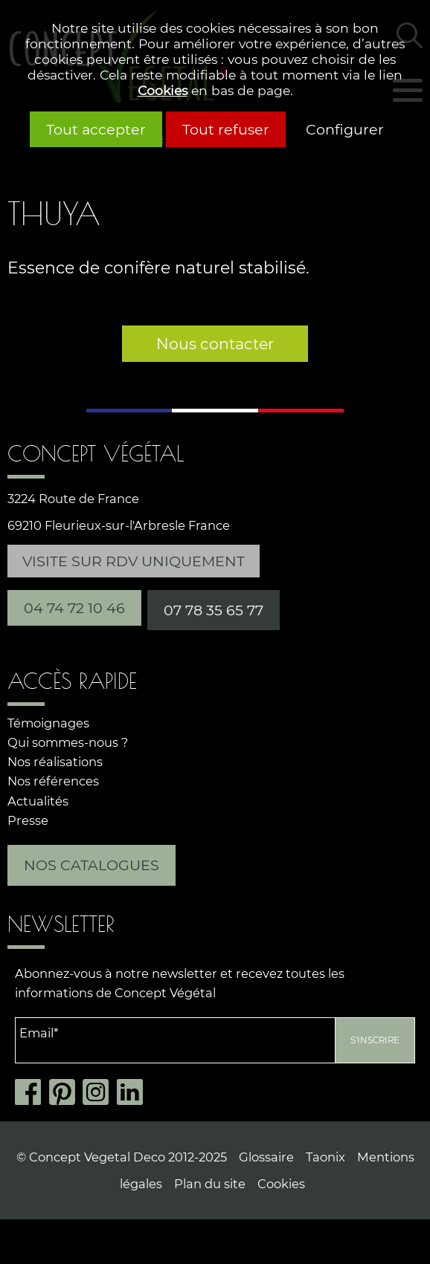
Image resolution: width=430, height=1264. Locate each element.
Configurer (345, 129)
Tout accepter (96, 129)
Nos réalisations (55, 761)
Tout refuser (225, 129)
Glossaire (266, 1157)
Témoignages (48, 723)
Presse (27, 820)
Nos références (53, 781)
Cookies (162, 90)
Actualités (37, 801)
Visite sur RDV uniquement (133, 561)
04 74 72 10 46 (74, 608)
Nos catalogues (91, 865)
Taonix (325, 1157)
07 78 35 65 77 (213, 610)
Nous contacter (215, 343)
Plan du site (210, 1183)
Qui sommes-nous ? (67, 742)
